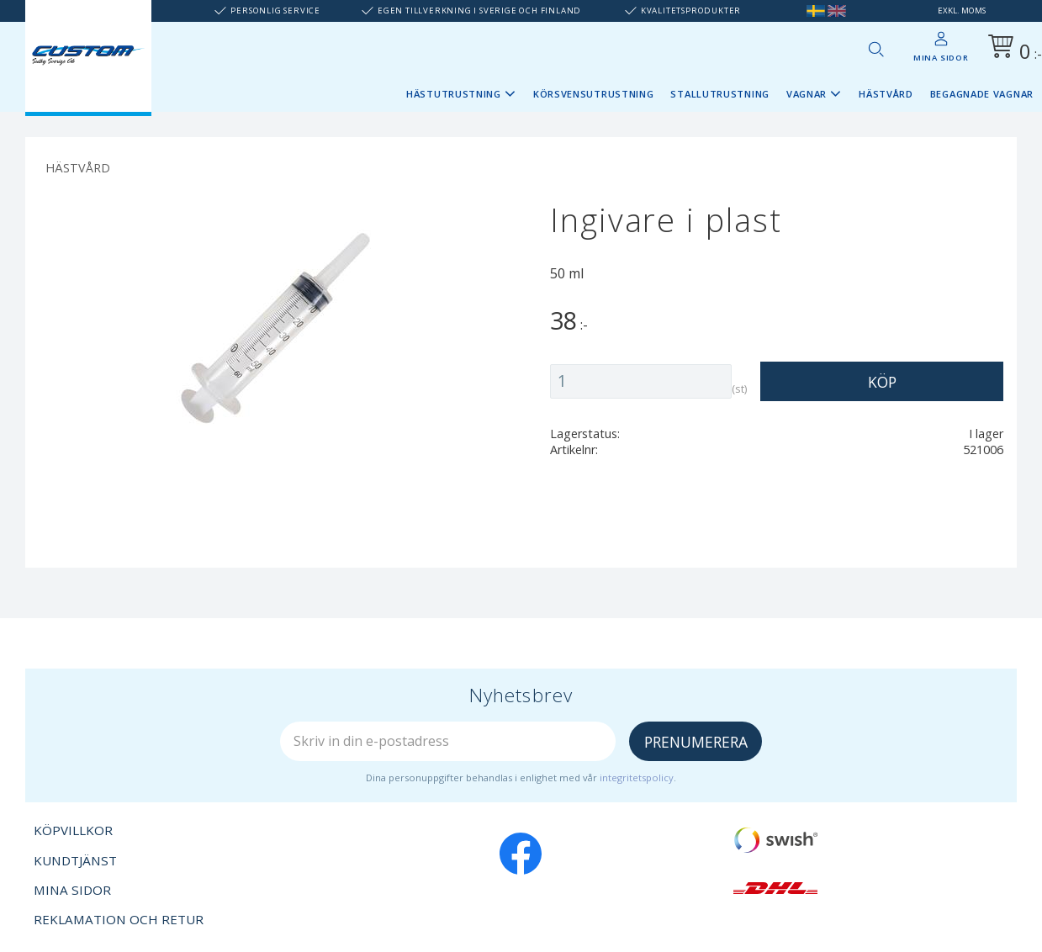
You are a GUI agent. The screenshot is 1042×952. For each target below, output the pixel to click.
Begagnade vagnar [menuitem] (982, 93)
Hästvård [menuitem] (886, 93)
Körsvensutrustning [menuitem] (593, 93)
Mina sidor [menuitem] (941, 57)
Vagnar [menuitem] (806, 93)
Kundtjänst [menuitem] (75, 860)
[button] (875, 49)
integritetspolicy (637, 777)
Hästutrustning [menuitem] (453, 93)
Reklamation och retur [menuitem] (119, 919)
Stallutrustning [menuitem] (720, 93)
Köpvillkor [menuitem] (73, 830)
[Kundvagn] (1011, 49)
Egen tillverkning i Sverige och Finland (479, 10)
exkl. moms (962, 10)
